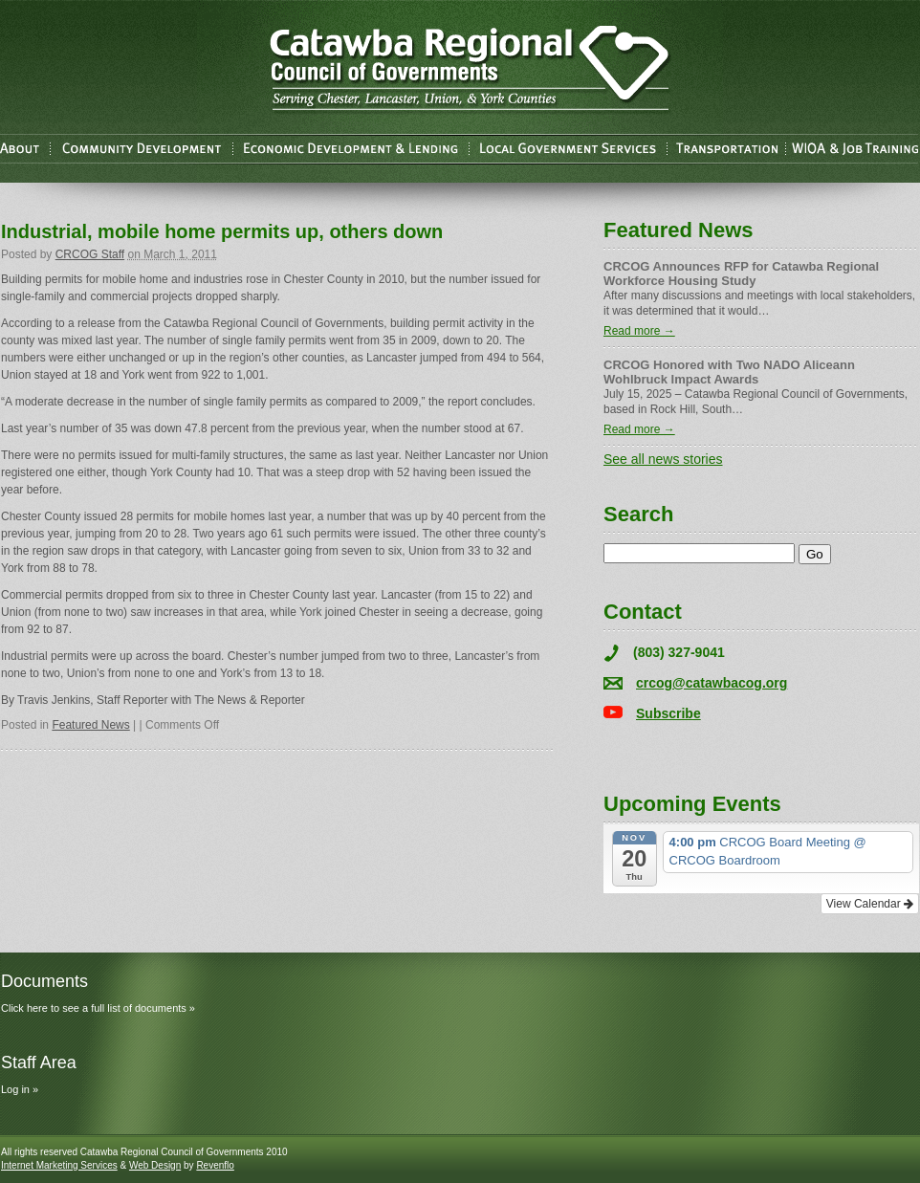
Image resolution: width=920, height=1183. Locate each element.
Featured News (90, 725)
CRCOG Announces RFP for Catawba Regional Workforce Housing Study (741, 273)
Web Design (155, 1165)
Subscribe (668, 713)
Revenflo (214, 1165)
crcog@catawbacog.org (711, 682)
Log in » (19, 1089)
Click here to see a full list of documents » (98, 1008)
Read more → (639, 331)
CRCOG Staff (89, 254)
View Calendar (869, 903)
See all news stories (663, 459)
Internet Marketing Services (59, 1165)
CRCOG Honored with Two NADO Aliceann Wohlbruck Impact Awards (729, 372)
